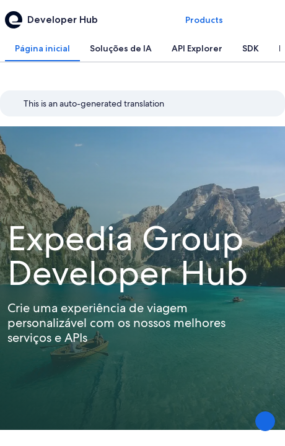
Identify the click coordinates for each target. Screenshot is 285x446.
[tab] (42, 48)
